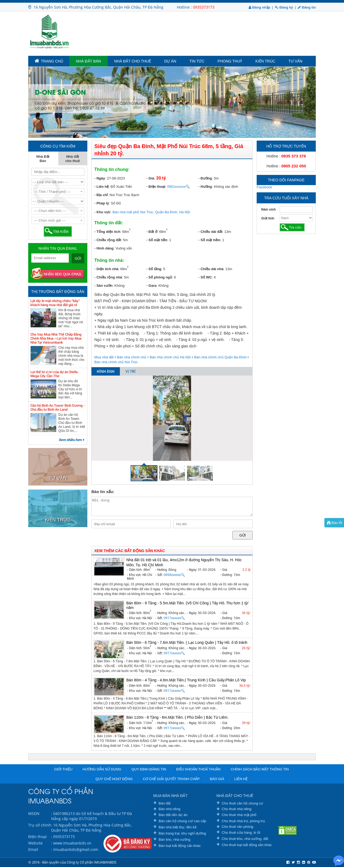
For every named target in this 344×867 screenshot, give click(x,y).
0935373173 (203, 7)
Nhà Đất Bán (88, 61)
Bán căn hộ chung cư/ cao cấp (182, 821)
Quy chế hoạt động (114, 779)
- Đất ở (151, 232)
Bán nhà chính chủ (131, 357)
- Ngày (99, 178)
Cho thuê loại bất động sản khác (247, 845)
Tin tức (197, 61)
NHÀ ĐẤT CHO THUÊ (234, 795)
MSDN (34, 813)
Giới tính (267, 218)
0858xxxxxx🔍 (174, 575)
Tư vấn (295, 61)
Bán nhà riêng (169, 809)
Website (35, 843)
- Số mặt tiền (156, 240)
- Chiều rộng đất (107, 240)
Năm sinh (268, 209)
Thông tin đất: (108, 223)
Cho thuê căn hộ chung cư (242, 803)
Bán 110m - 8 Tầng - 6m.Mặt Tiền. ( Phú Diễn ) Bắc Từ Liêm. (177, 717)
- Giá (150, 178)
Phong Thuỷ (230, 61)
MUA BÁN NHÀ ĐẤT (170, 795)
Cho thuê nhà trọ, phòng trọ (243, 821)
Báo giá (217, 779)
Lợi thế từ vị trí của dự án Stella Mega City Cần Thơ (54, 374)
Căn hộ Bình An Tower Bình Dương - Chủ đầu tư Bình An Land (57, 407)
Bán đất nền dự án (173, 815)
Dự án (170, 61)
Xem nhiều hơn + (71, 440)
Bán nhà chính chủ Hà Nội (170, 357)
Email (33, 849)
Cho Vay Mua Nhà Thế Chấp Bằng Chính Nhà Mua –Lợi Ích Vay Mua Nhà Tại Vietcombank (55, 338)
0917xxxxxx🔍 (174, 618)
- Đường (205, 178)
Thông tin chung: (112, 169)
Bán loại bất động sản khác (180, 846)
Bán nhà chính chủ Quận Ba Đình (220, 357)
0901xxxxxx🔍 (178, 187)
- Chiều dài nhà (210, 269)
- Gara (151, 286)
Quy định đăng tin (148, 769)
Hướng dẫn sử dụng (102, 769)
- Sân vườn (103, 286)
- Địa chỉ (101, 195)
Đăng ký (284, 7)
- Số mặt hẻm (209, 240)
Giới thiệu (63, 769)
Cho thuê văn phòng (237, 827)
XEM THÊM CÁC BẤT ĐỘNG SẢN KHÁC (129, 551)
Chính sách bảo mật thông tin (260, 769)
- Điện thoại (155, 187)
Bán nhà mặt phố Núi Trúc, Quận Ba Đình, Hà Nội (151, 212)
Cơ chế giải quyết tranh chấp (171, 779)
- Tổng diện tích (107, 232)
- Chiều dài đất (210, 232)
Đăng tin (307, 7)
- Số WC (205, 277)
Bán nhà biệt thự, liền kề (177, 827)
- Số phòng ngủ (159, 277)
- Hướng (205, 187)
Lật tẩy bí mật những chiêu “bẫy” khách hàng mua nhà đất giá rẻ (55, 303)
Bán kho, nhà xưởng (174, 839)
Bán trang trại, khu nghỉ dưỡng (182, 833)
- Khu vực (102, 212)
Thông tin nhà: (109, 260)
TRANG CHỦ (49, 60)
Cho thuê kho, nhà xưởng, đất (245, 839)
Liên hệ (241, 779)
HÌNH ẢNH (105, 371)
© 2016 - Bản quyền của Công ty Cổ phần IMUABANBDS (72, 862)
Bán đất (165, 803)
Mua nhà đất (104, 357)
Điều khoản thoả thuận (198, 769)
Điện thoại (37, 836)
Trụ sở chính (39, 825)
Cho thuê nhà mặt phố (239, 815)
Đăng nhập (259, 7)
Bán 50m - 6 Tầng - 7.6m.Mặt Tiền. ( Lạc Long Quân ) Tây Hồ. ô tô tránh (186, 642)
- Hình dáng (104, 248)
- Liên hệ (101, 187)
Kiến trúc (265, 61)
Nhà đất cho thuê (132, 61)
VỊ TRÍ (130, 371)
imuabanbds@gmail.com (75, 849)
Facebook (264, 187)
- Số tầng (153, 269)
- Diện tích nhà (106, 269)
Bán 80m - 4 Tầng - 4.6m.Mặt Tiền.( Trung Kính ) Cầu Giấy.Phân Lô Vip (186, 680)
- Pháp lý (101, 203)
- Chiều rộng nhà (108, 277)
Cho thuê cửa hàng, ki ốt (241, 833)
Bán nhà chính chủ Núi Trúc (116, 362)
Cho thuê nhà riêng (237, 809)
